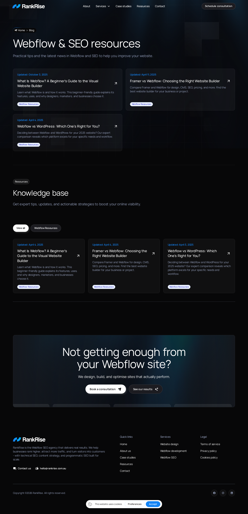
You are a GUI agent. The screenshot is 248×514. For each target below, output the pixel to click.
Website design (169, 444)
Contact (160, 6)
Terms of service (210, 444)
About (86, 6)
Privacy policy (208, 451)
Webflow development (173, 451)
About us (125, 451)
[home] (28, 6)
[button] (103, 6)
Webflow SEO (168, 457)
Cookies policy (208, 457)
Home (123, 444)
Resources (143, 6)
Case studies (123, 6)
